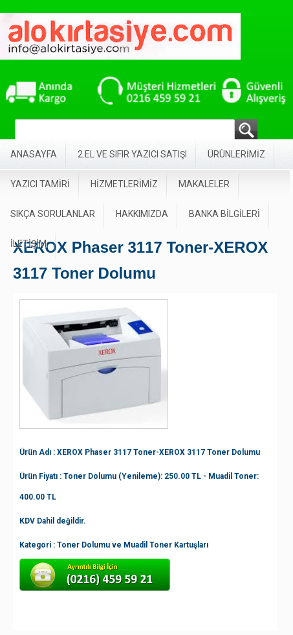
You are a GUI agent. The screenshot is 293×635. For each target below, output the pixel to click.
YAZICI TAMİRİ (40, 184)
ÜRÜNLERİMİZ (236, 154)
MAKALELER (204, 184)
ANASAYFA (33, 154)
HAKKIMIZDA (142, 214)
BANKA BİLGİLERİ (224, 214)
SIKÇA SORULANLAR (52, 214)
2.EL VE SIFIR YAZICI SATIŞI (132, 154)
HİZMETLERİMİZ (124, 184)
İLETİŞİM (28, 243)
